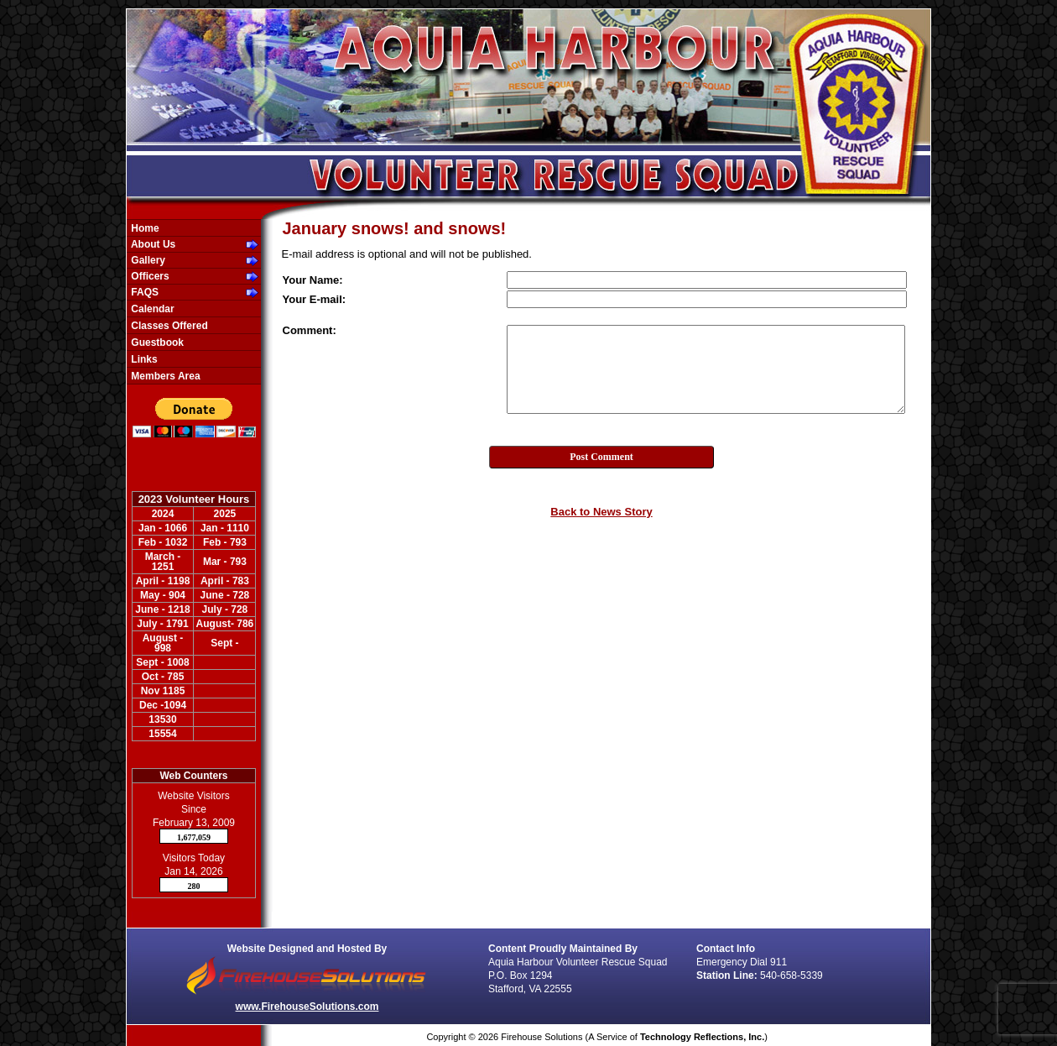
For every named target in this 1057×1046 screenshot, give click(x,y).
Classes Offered (168, 326)
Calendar (151, 309)
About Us (151, 244)
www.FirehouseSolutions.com (307, 1006)
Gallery (146, 260)
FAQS (143, 292)
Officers (148, 276)
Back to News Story (601, 511)
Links (143, 359)
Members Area (164, 376)
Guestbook (156, 342)
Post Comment (601, 457)
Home (143, 228)
